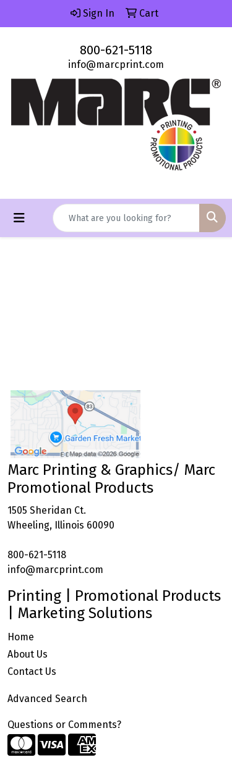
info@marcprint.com (116, 64)
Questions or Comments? (64, 724)
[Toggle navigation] (19, 218)
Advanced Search (47, 699)
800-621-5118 (116, 50)
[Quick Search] (126, 218)
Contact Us (31, 671)
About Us (27, 654)
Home (20, 637)
